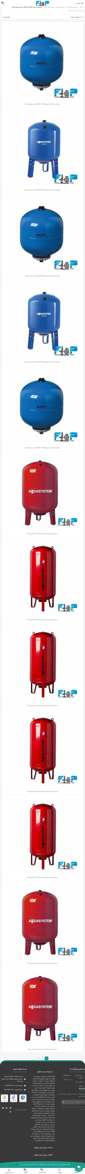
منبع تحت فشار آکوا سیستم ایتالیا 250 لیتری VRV (42, 791)
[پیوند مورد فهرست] (78, 1076)
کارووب (17, 1164)
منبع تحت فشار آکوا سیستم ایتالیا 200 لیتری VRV (42, 705)
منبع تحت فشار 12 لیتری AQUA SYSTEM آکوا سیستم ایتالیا (42, 104)
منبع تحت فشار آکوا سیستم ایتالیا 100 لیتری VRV (42, 534)
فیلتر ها (5, 17)
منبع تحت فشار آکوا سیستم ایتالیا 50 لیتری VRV (42, 1049)
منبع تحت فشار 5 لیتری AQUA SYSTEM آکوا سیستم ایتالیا (42, 276)
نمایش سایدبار (75, 17)
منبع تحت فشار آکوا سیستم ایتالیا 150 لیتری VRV (42, 620)
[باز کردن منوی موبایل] (79, 3)
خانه (80, 7)
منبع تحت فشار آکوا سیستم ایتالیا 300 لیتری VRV (42, 877)
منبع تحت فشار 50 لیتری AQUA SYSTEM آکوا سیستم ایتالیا (42, 362)
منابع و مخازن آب (72, 7)
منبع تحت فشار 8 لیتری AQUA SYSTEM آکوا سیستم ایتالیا (42, 448)
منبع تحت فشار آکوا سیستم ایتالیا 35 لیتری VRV (42, 963)
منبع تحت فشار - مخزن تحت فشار (54, 7)
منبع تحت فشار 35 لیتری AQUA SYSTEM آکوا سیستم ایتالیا (42, 190)
